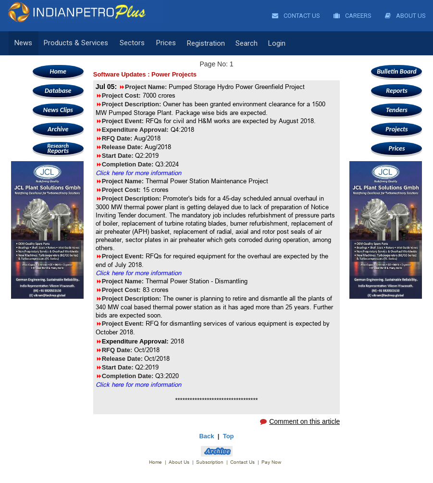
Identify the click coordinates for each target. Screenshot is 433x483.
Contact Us (296, 15)
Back (206, 436)
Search (243, 43)
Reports (58, 148)
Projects (396, 129)
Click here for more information (138, 173)
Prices (163, 43)
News (23, 43)
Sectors (130, 43)
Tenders (397, 110)
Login (273, 43)
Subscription (209, 462)
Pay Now (271, 462)
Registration (203, 43)
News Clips (58, 110)
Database (58, 91)
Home (58, 71)
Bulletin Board (397, 71)
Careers (352, 15)
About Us (405, 15)
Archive (58, 129)
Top (228, 436)
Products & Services (75, 43)
